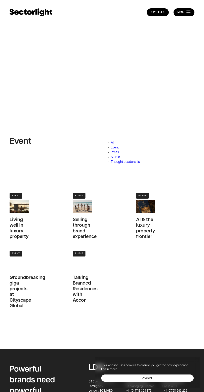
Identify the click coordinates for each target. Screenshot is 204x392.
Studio (115, 157)
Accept (147, 378)
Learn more (109, 369)
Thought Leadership (125, 162)
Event (115, 147)
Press (115, 152)
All (112, 142)
